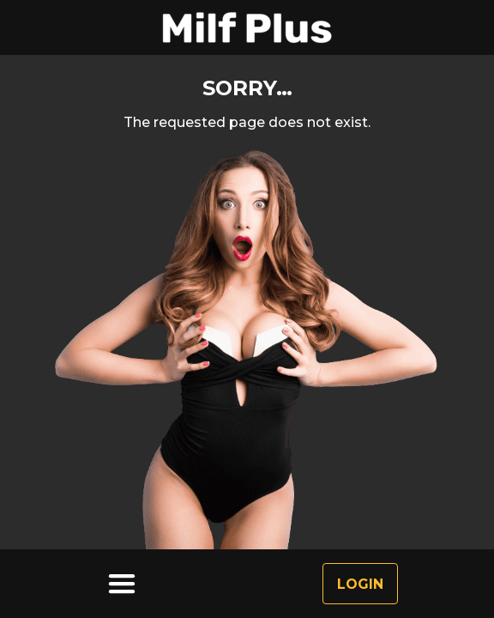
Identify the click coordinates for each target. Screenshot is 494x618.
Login (360, 584)
